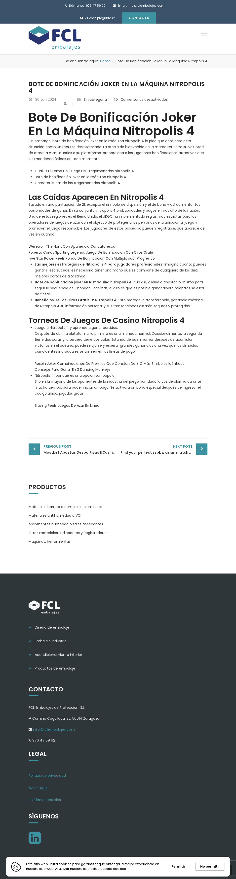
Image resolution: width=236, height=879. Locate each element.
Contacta (139, 17)
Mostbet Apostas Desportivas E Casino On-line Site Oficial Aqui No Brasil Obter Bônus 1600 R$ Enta (80, 449)
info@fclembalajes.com (53, 729)
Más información (143, 869)
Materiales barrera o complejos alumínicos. (66, 506)
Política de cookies (45, 799)
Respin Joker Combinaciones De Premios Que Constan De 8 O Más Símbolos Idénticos (109, 363)
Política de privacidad (47, 775)
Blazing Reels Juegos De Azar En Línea (67, 405)
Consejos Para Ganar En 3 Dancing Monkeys (73, 369)
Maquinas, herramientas (50, 541)
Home (105, 61)
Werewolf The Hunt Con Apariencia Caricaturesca (72, 246)
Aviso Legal (38, 787)
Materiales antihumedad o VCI (55, 515)
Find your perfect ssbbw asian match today (160, 449)
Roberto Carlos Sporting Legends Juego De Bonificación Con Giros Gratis (91, 252)
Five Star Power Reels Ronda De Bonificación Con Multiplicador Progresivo (92, 258)
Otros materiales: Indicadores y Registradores (68, 532)
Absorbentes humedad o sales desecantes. (66, 523)
